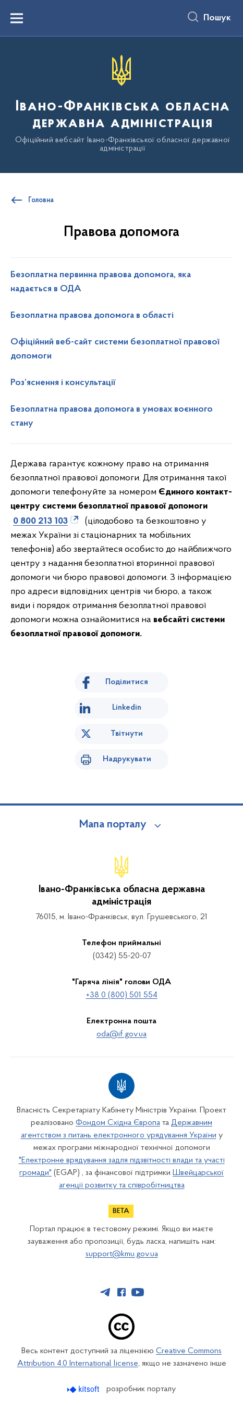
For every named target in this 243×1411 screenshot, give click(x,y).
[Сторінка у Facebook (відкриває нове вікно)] (121, 1292)
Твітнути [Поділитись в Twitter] (127, 733)
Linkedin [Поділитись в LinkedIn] (126, 707)
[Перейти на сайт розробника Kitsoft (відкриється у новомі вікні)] (84, 1389)
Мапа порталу (113, 825)
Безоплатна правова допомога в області (92, 315)
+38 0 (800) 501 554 (121, 995)
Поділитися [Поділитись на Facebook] (126, 682)
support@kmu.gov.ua (122, 1254)
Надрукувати (127, 759)
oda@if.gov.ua (121, 1034)
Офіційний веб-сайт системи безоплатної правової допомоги (115, 349)
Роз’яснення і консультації (63, 383)
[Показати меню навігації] (16, 18)
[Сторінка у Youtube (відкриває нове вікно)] (137, 1292)
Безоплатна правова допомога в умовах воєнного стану (111, 416)
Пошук (217, 18)
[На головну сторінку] (121, 104)
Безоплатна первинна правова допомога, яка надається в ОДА (100, 282)
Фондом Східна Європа (118, 1123)
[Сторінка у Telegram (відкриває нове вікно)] (105, 1292)
